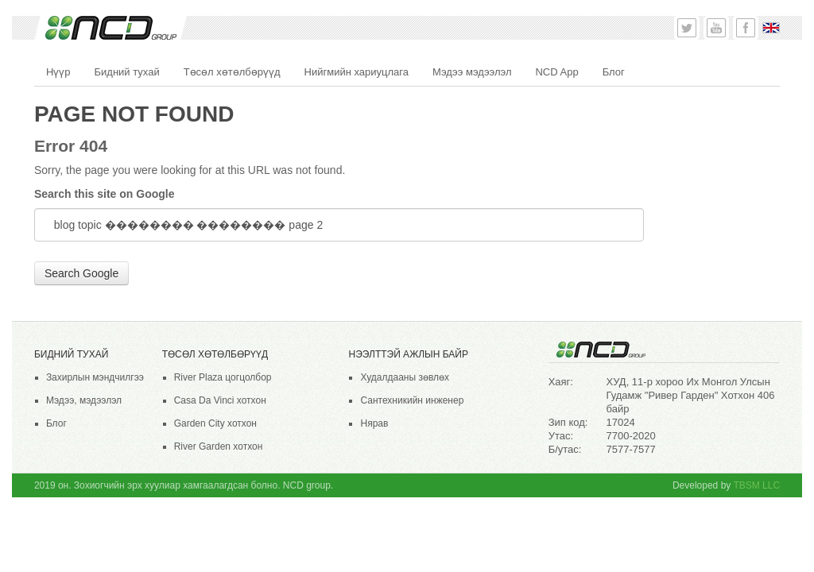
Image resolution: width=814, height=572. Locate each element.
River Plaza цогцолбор (223, 377)
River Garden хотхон (218, 446)
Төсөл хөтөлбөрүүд (215, 354)
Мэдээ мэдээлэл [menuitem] (471, 72)
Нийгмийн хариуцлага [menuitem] (356, 72)
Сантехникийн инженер (411, 400)
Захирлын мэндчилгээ (95, 377)
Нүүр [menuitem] (58, 72)
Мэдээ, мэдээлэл (84, 400)
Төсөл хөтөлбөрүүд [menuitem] (232, 72)
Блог (56, 423)
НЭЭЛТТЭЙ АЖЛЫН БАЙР (407, 354)
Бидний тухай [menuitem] (127, 72)
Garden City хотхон (215, 423)
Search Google (81, 273)
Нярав (374, 423)
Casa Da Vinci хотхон (220, 400)
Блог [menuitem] (614, 72)
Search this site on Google (104, 193)
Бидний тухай (71, 354)
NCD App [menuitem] (556, 72)
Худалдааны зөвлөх (404, 377)
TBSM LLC (756, 485)
